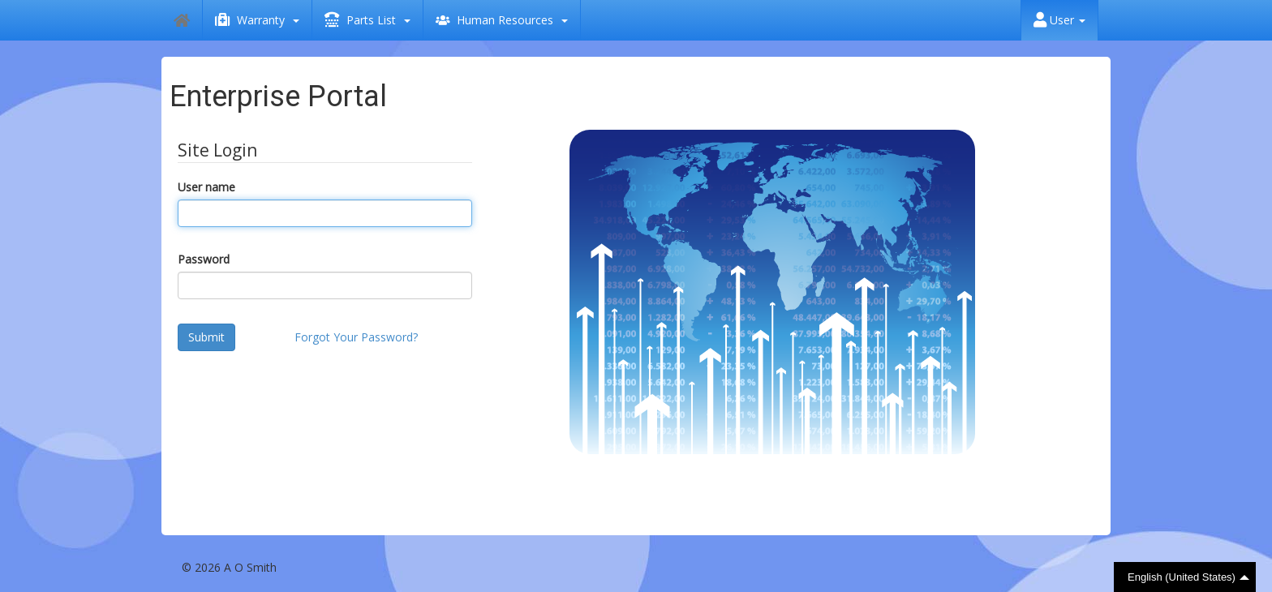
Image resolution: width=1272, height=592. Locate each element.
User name (206, 187)
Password (204, 259)
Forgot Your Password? (356, 337)
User (1059, 20)
